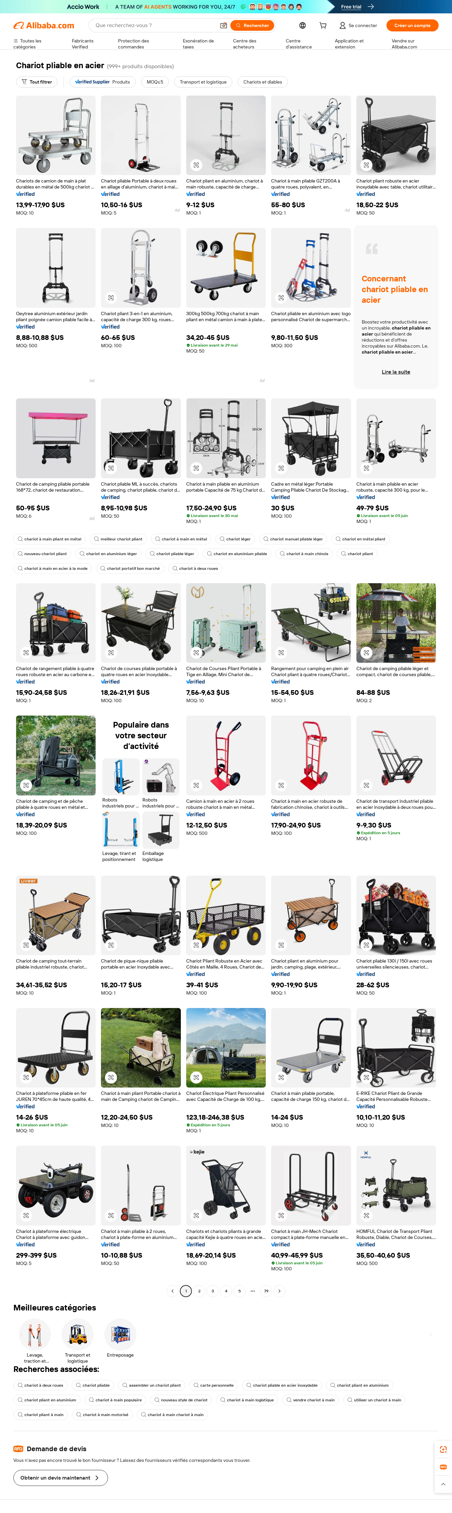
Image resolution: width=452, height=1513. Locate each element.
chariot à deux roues (195, 568)
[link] (443, 1449)
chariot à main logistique (247, 1400)
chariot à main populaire (115, 1400)
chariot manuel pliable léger (293, 539)
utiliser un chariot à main (374, 1400)
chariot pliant (357, 553)
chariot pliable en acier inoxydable (282, 1385)
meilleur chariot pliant (118, 539)
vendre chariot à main (311, 1400)
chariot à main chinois (304, 553)
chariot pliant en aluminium (359, 1385)
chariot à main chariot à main (172, 1414)
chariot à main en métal (181, 539)
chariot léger (235, 539)
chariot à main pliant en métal (49, 539)
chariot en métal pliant (360, 539)
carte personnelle (214, 1385)
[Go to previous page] (172, 1291)
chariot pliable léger (172, 553)
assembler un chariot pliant (151, 1385)
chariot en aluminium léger (108, 553)
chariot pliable (93, 1385)
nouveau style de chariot (181, 1400)
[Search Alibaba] (155, 25)
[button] (224, 25)
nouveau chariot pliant (42, 553)
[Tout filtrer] (37, 82)
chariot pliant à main (41, 1414)
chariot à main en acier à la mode (53, 568)
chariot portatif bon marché (130, 568)
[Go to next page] (279, 1291)
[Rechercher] (252, 25)
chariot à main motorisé (102, 1414)
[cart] (324, 26)
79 (266, 1291)
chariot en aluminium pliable (237, 553)
